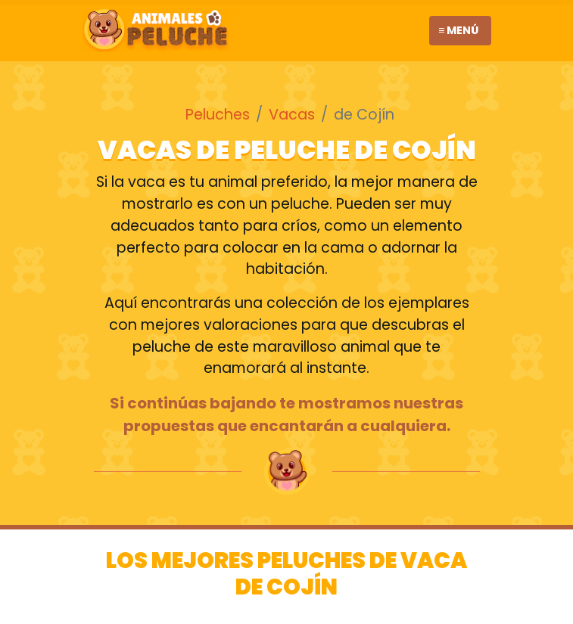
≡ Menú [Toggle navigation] (458, 30)
